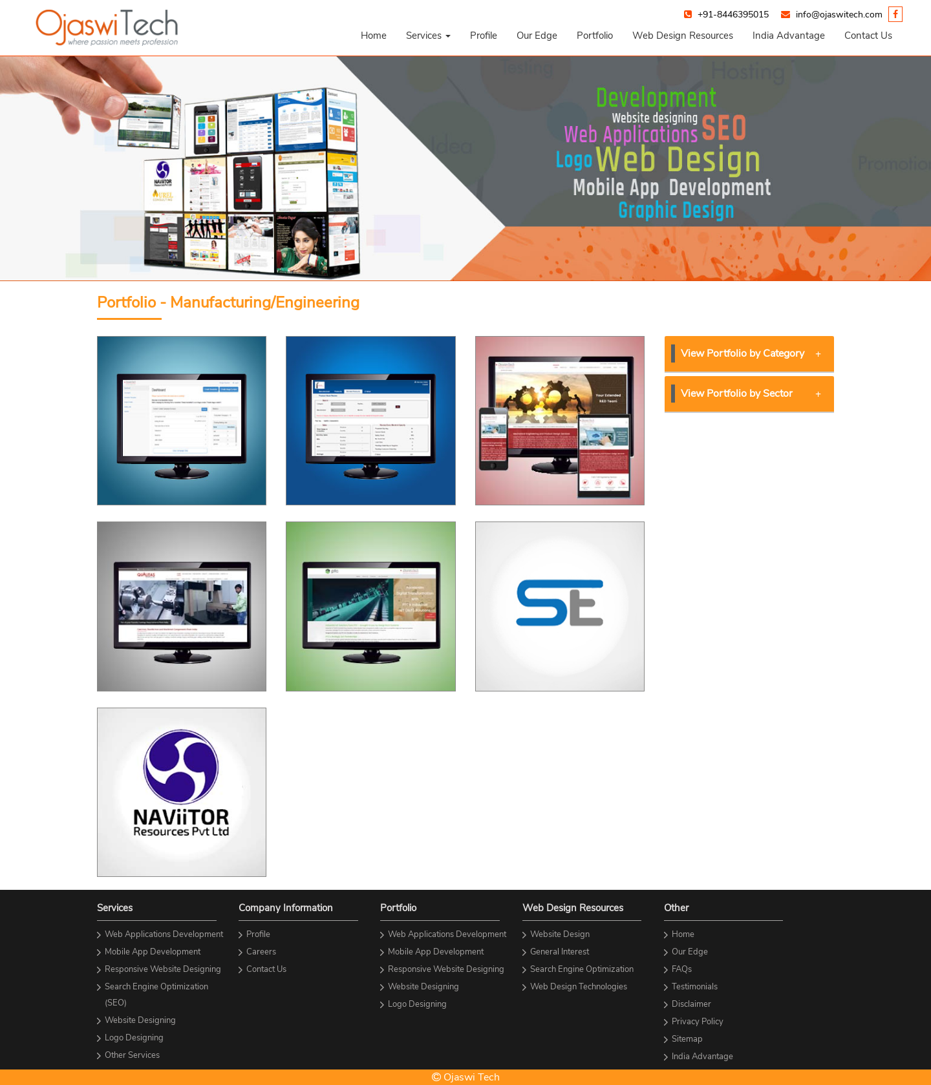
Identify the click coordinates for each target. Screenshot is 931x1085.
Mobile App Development (152, 952)
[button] (428, 35)
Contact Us (868, 35)
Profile (483, 35)
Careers (261, 952)
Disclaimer (691, 1004)
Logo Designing (134, 1038)
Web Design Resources (682, 35)
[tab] (750, 354)
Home (374, 35)
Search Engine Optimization (582, 969)
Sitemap (687, 1039)
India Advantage (789, 35)
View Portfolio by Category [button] (751, 353)
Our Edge (537, 35)
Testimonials (695, 987)
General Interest (559, 952)
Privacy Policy (697, 1021)
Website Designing (140, 1020)
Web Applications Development (164, 934)
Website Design (560, 934)
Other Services (132, 1055)
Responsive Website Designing (163, 969)
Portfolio (595, 35)
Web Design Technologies (578, 987)
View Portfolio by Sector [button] (751, 393)
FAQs (682, 969)
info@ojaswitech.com (839, 14)
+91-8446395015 (733, 14)
